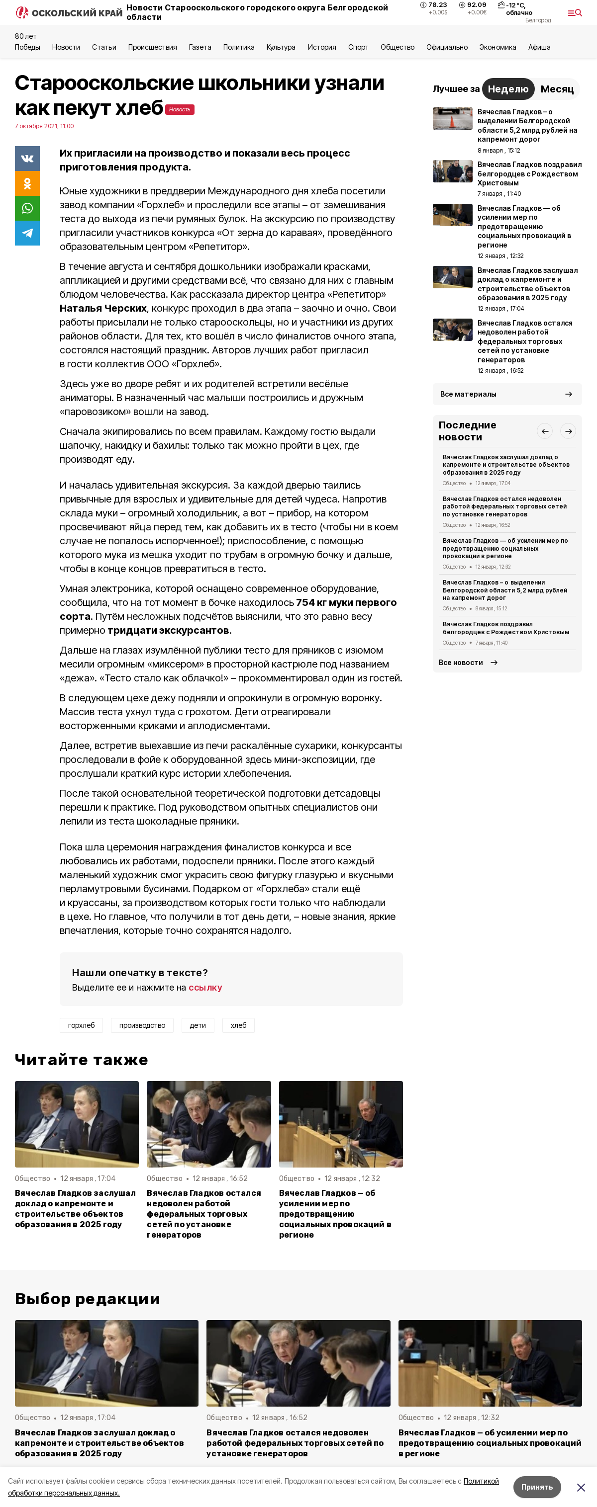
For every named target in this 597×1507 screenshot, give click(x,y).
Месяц (557, 89)
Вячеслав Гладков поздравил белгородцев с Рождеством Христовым (506, 628)
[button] (545, 431)
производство (142, 1025)
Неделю (508, 89)
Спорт (358, 47)
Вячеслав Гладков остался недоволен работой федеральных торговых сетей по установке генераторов (204, 1214)
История (322, 47)
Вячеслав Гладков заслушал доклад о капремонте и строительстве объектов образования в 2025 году (75, 1208)
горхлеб (81, 1025)
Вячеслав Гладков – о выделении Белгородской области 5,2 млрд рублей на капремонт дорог (505, 590)
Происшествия (152, 47)
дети (198, 1025)
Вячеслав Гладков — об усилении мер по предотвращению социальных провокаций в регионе (335, 1214)
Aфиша (539, 47)
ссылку (205, 987)
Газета (200, 47)
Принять (537, 1487)
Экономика (498, 47)
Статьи (104, 47)
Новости (66, 47)
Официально (447, 47)
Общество (397, 47)
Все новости (461, 662)
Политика (239, 47)
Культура (281, 47)
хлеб (238, 1025)
